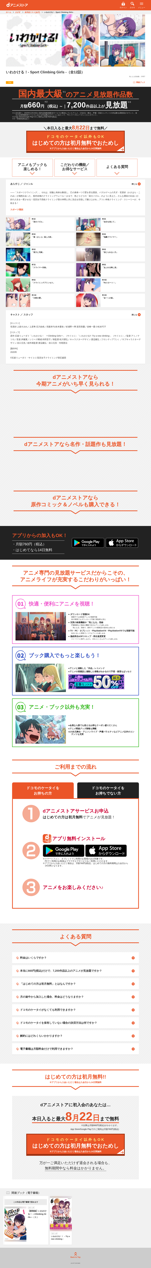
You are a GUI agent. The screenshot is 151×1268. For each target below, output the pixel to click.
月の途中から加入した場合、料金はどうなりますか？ (52, 996)
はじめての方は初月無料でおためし (75, 142)
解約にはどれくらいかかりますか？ (41, 1035)
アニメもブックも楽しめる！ (32, 167)
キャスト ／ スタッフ (75, 314)
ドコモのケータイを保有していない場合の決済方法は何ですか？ (58, 1022)
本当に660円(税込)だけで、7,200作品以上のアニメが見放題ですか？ (61, 970)
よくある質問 (117, 167)
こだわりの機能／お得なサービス (74, 167)
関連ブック (139, 82)
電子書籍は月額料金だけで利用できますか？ (46, 1048)
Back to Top (75, 1255)
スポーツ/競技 (16, 209)
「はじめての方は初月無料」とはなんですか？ (48, 983)
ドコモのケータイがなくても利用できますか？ (48, 1009)
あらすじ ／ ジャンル (75, 183)
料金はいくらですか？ (33, 957)
